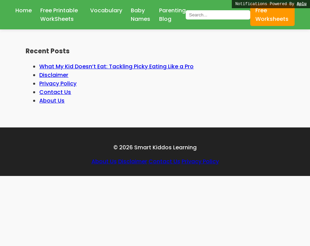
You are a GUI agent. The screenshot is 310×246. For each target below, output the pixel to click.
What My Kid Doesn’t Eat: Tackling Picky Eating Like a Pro (116, 66)
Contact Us (55, 92)
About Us (52, 101)
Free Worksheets (271, 14)
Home (23, 10)
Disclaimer (53, 75)
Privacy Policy (57, 83)
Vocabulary (106, 10)
